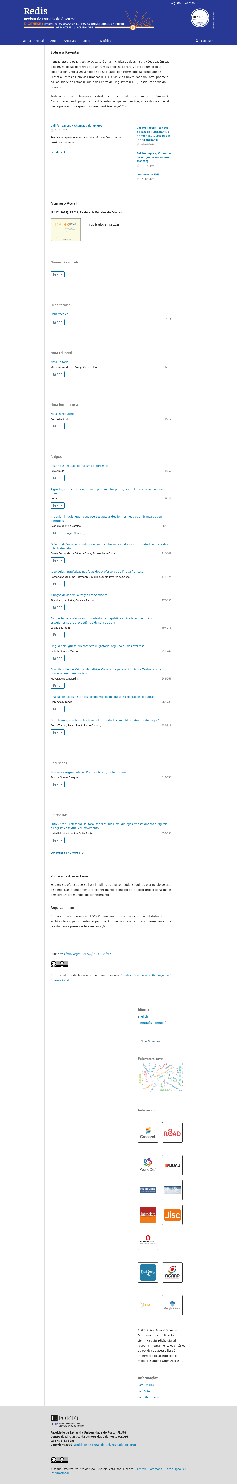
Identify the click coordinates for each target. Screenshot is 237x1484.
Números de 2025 (148, 174)
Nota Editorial (60, 362)
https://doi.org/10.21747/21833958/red (84, 954)
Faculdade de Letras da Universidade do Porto (104, 1445)
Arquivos (70, 41)
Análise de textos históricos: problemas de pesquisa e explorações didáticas (102, 697)
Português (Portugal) (152, 1023)
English (143, 1016)
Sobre (87, 41)
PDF (59, 274)
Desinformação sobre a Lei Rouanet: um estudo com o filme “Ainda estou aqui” (105, 720)
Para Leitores (146, 1385)
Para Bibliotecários (149, 1397)
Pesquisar (204, 41)
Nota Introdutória (63, 414)
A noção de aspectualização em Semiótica (79, 595)
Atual (53, 41)
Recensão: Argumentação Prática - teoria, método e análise (91, 772)
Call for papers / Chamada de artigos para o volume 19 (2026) (154, 157)
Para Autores (145, 1391)
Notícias (105, 41)
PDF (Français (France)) (70, 533)
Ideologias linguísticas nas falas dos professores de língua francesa (97, 571)
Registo (175, 3)
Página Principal (33, 41)
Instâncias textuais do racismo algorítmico (79, 466)
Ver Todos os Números (65, 852)
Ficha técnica (59, 314)
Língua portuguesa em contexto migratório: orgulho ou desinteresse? (98, 646)
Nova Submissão (151, 1041)
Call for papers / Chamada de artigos (76, 125)
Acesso (190, 3)
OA (183, 1361)
